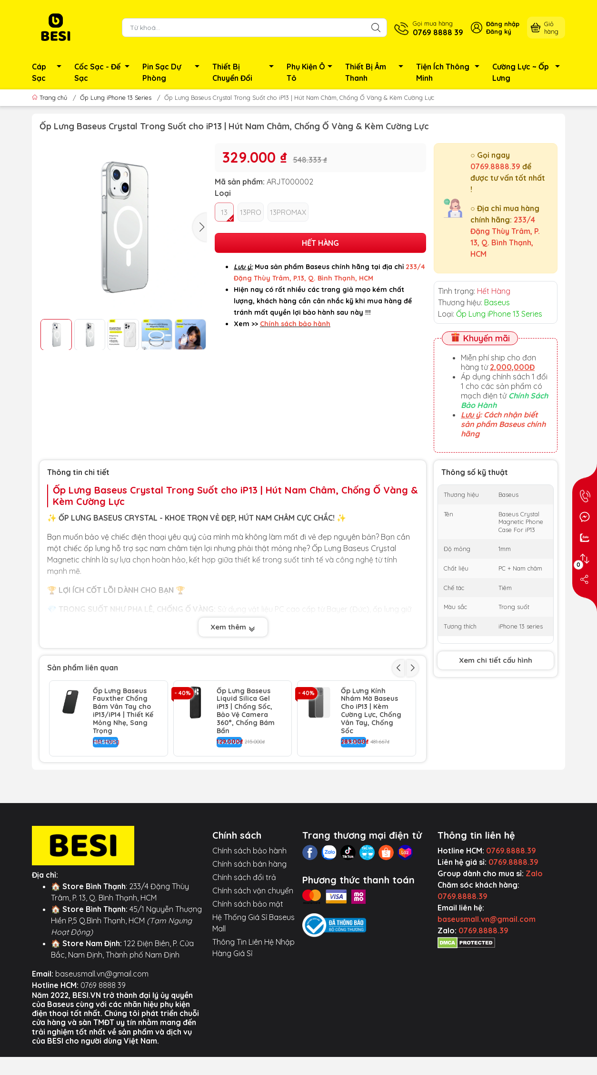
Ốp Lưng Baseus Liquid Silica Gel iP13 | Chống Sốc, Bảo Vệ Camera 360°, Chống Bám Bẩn (246, 711)
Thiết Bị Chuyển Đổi (245, 72)
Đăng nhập (502, 24)
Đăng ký (498, 31)
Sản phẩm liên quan (82, 667)
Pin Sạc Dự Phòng (173, 72)
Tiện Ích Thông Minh (450, 72)
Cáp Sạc (49, 72)
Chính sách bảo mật (247, 950)
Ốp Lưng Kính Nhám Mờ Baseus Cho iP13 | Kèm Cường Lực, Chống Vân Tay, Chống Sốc (371, 711)
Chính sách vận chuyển (252, 936)
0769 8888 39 (103, 1031)
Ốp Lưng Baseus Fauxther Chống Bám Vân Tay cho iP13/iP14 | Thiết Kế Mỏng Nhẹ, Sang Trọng (123, 711)
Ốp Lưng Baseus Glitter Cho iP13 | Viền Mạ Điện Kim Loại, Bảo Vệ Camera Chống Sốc (121, 787)
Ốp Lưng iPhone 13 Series (115, 97)
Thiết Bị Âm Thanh (376, 72)
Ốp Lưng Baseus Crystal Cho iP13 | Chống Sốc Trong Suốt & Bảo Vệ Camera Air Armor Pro (247, 787)
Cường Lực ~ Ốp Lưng (528, 72)
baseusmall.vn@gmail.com (102, 1020)
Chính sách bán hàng (249, 910)
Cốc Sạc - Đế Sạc (104, 72)
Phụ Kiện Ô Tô (312, 72)
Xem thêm (233, 627)
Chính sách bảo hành (249, 896)
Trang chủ (50, 97)
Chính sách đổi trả (244, 923)
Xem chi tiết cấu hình (495, 660)
